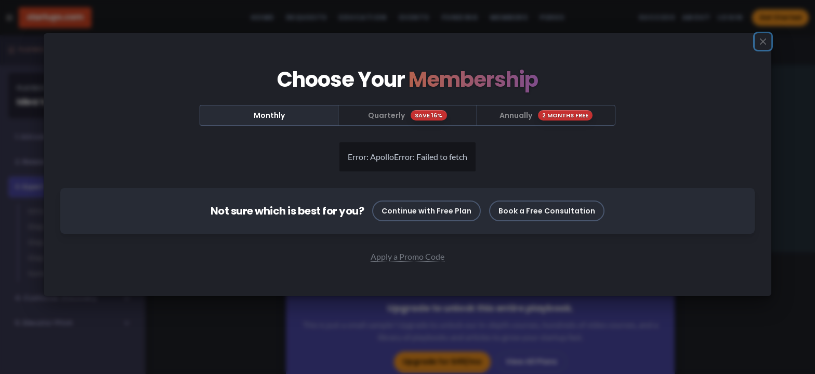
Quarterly (407, 115)
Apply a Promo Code (407, 256)
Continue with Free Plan (426, 211)
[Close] (763, 41)
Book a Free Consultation (546, 211)
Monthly (269, 115)
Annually (546, 115)
